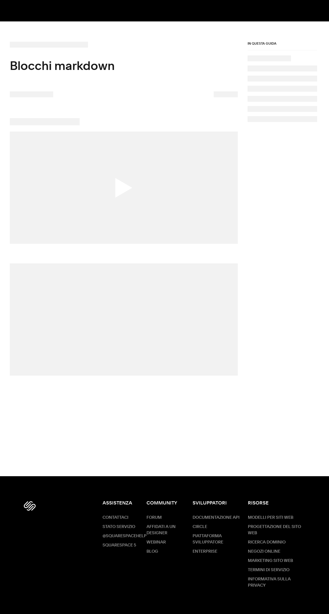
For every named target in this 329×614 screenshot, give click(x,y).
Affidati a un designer (161, 530)
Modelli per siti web (270, 517)
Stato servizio (119, 527)
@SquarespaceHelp (125, 536)
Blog (152, 551)
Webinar (156, 542)
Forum (154, 517)
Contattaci (115, 517)
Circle (200, 527)
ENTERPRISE (205, 551)
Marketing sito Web (270, 561)
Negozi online (264, 551)
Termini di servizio (268, 570)
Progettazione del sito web (274, 530)
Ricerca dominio (267, 542)
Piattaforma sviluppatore (208, 539)
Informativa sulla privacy (269, 582)
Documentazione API (216, 517)
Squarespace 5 (119, 545)
